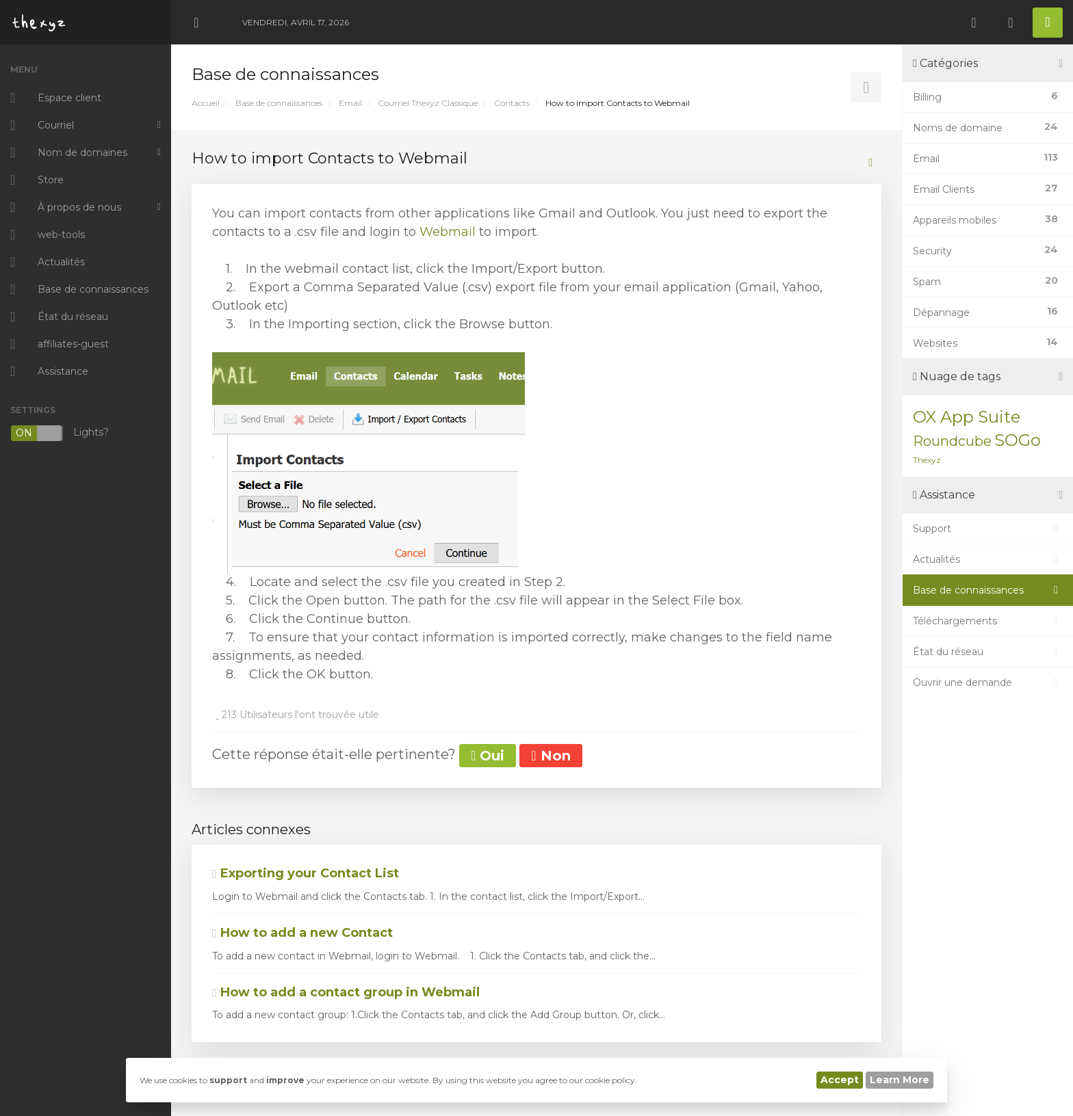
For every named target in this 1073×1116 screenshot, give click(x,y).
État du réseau (988, 651)
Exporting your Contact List (305, 873)
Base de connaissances (278, 103)
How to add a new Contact (302, 932)
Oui (487, 755)
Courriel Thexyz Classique (428, 103)
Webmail (449, 231)
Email (350, 103)
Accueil (206, 103)
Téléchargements (988, 621)
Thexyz (927, 460)
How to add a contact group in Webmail (346, 992)
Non (550, 755)
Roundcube (952, 441)
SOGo (1017, 440)
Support (988, 528)
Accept (839, 1080)
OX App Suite (966, 417)
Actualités (988, 559)
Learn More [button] (899, 1080)
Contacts (512, 103)
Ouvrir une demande (988, 682)
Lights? (59, 433)
